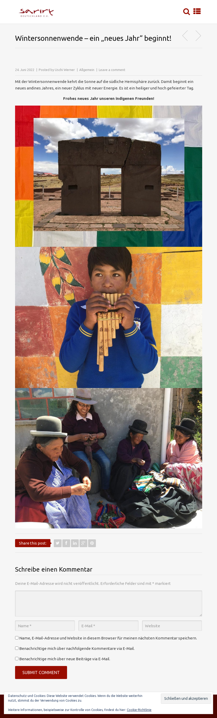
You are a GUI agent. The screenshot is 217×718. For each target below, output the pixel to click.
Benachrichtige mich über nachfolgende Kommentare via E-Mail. (77, 648)
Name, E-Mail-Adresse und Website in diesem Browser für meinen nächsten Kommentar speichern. (108, 638)
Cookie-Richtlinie (139, 709)
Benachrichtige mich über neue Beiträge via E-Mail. (64, 659)
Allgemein (86, 70)
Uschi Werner (65, 70)
